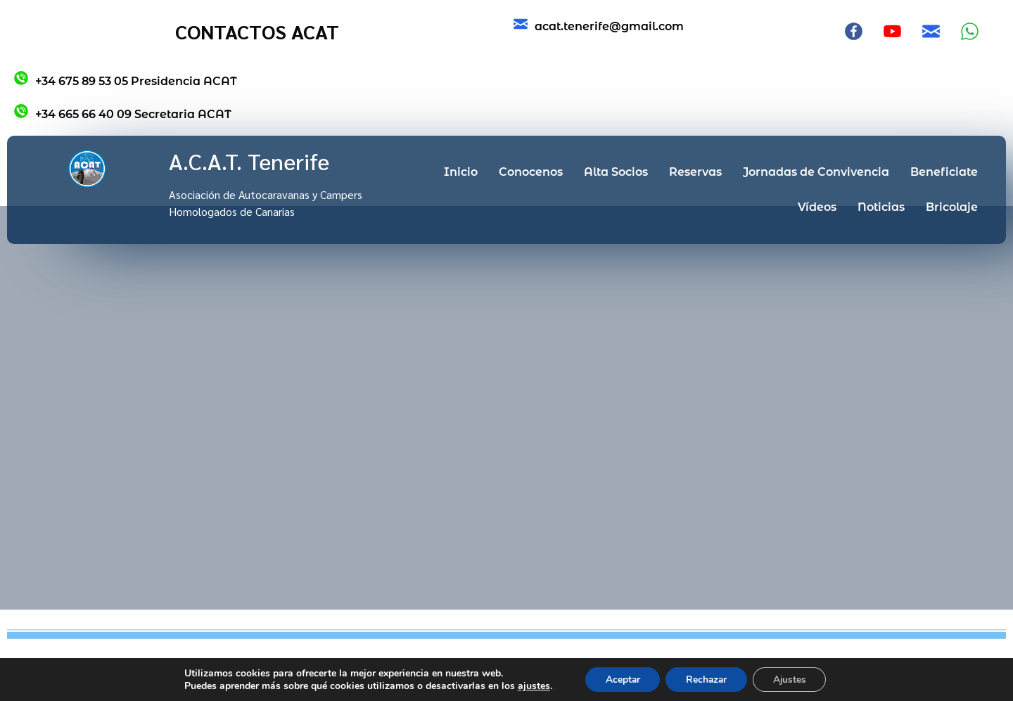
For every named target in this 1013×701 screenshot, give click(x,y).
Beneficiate (944, 172)
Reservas (695, 172)
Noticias (881, 207)
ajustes (530, 685)
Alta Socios (616, 172)
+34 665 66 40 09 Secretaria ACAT (133, 114)
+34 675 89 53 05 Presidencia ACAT (136, 81)
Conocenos (531, 172)
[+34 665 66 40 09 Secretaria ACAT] (21, 111)
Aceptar (619, 679)
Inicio (461, 172)
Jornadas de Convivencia (816, 172)
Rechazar (706, 679)
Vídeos (817, 207)
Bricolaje (952, 207)
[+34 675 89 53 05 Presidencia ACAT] (21, 78)
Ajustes (792, 679)
